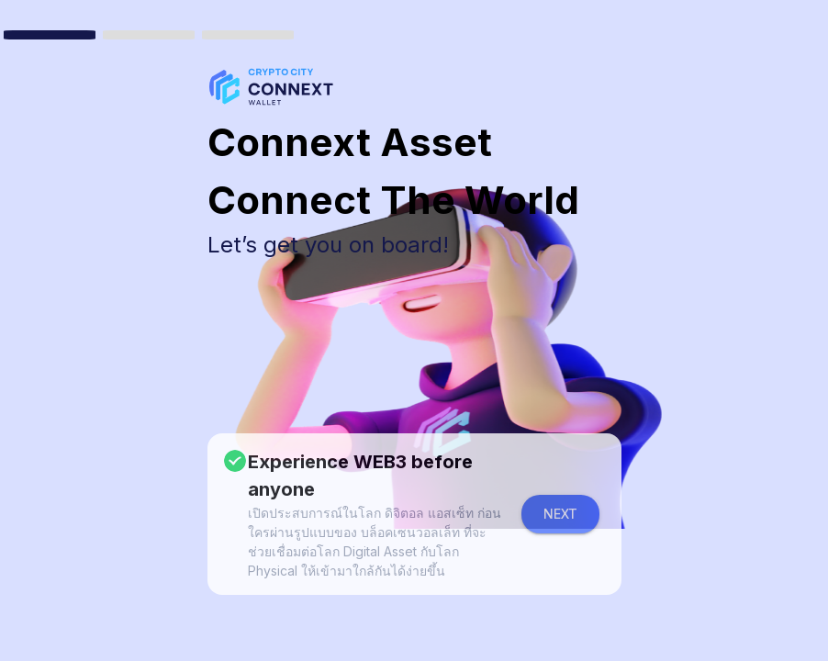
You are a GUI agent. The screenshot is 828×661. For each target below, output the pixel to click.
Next (560, 513)
